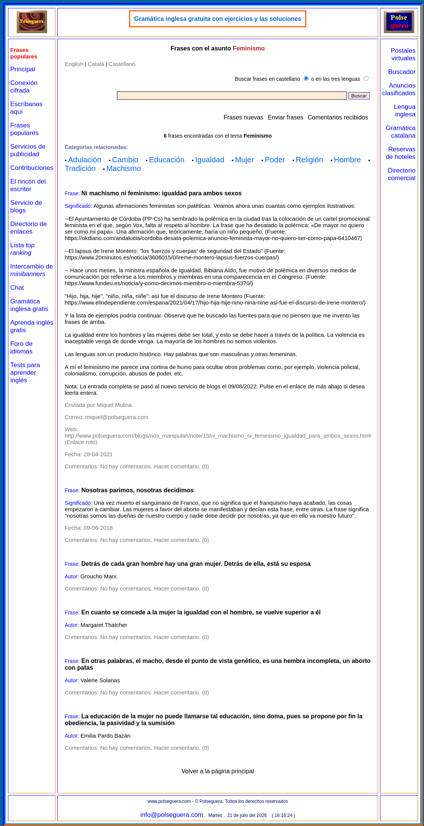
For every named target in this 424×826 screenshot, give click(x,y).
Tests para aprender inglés (25, 372)
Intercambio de (31, 270)
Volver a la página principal (217, 771)
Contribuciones (31, 167)
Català (96, 64)
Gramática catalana (400, 131)
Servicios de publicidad (28, 150)
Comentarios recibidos (338, 117)
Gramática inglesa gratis (29, 305)
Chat (17, 287)
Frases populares (24, 129)
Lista (22, 249)
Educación (166, 159)
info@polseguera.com (171, 814)
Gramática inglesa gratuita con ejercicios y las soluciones (217, 19)
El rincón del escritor (28, 185)
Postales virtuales (403, 54)
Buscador (402, 71)
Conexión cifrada (24, 86)
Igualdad (209, 159)
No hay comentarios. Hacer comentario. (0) (154, 466)
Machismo (123, 168)
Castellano (122, 64)
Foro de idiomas (21, 347)
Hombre (347, 159)
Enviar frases (285, 117)
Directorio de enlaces (28, 227)
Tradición (80, 168)
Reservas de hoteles (400, 153)
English (74, 64)
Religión (309, 159)
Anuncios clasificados (399, 89)
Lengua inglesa (405, 110)
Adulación (84, 159)
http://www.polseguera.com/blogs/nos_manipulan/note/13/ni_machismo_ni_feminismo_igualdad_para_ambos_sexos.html (217, 435)
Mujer (244, 159)
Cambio (125, 159)
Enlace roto (80, 442)
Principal (22, 69)
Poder (275, 159)
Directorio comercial (402, 174)
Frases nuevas (243, 117)
